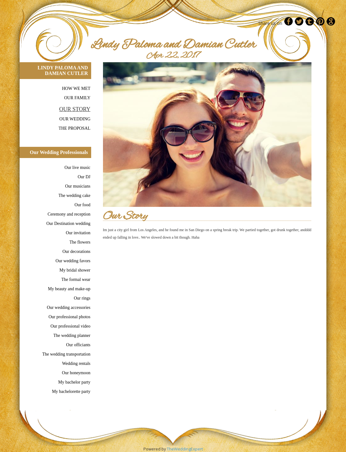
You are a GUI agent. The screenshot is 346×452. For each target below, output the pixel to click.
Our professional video (70, 326)
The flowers (79, 242)
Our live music (77, 167)
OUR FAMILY (77, 98)
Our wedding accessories (69, 307)
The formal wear (75, 279)
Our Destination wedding (68, 223)
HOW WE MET (76, 88)
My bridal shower (75, 270)
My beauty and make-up (69, 289)
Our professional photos (70, 317)
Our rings (82, 298)
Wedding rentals (76, 363)
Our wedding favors (73, 261)
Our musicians (77, 186)
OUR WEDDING (75, 119)
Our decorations (77, 251)
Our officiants (78, 344)
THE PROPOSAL (74, 128)
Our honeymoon (76, 372)
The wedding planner (72, 335)
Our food (83, 205)
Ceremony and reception (69, 214)
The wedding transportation (66, 354)
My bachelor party (74, 382)
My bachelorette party (71, 391)
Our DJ (84, 177)
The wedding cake (74, 195)
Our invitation (78, 233)
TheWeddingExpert (185, 449)
